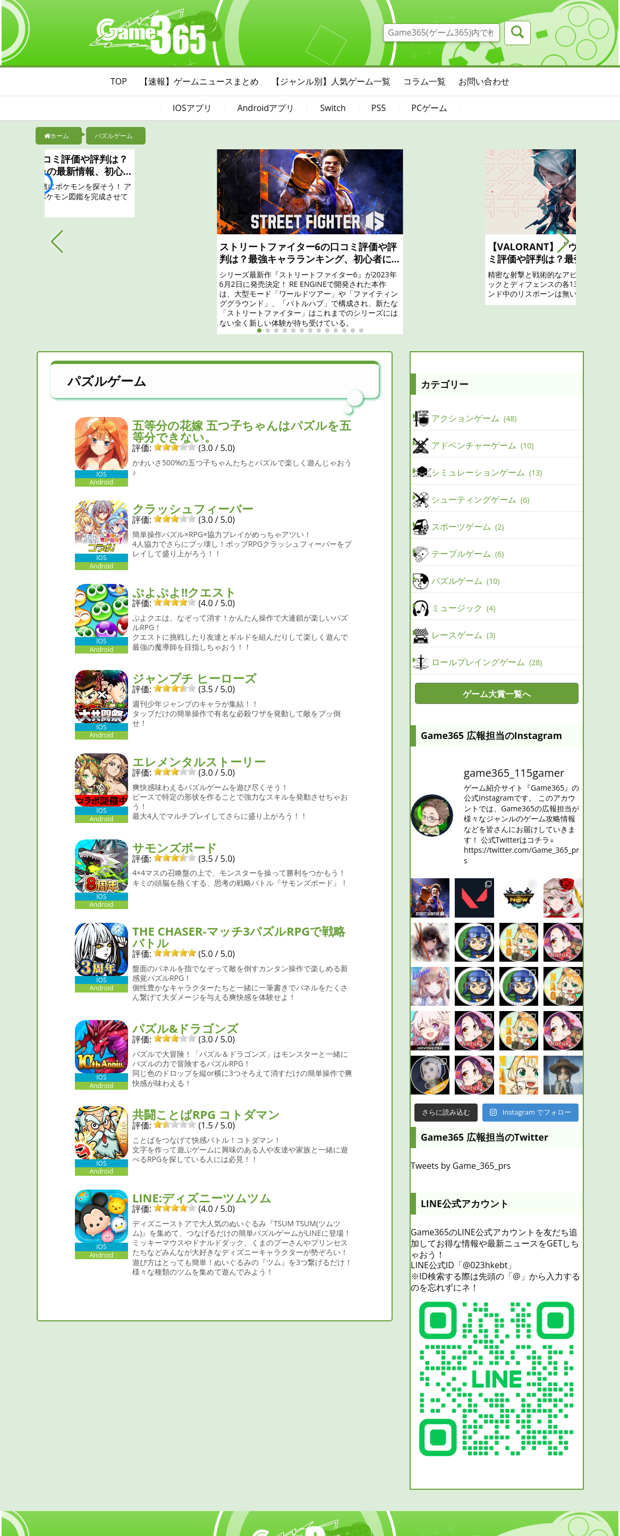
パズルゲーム (465, 581)
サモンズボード (174, 847)
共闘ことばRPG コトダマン (206, 1114)
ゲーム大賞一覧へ (497, 694)
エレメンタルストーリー (199, 761)
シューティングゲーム (480, 500)
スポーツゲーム (467, 527)
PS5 (378, 108)
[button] (57, 241)
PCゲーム (429, 108)
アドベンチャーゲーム (482, 446)
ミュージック (463, 608)
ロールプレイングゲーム (486, 663)
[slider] (175, 447)
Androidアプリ (266, 108)
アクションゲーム (473, 419)
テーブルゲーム (467, 554)
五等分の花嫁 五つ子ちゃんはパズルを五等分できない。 (241, 431)
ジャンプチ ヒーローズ (194, 678)
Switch (332, 108)
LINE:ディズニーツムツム (201, 1198)
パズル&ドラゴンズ (185, 1028)
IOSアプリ (192, 108)
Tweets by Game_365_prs (461, 1166)
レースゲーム (463, 635)
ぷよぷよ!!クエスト (184, 592)
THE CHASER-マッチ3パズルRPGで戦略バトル (239, 937)
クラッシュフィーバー (192, 508)
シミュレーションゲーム (486, 473)
